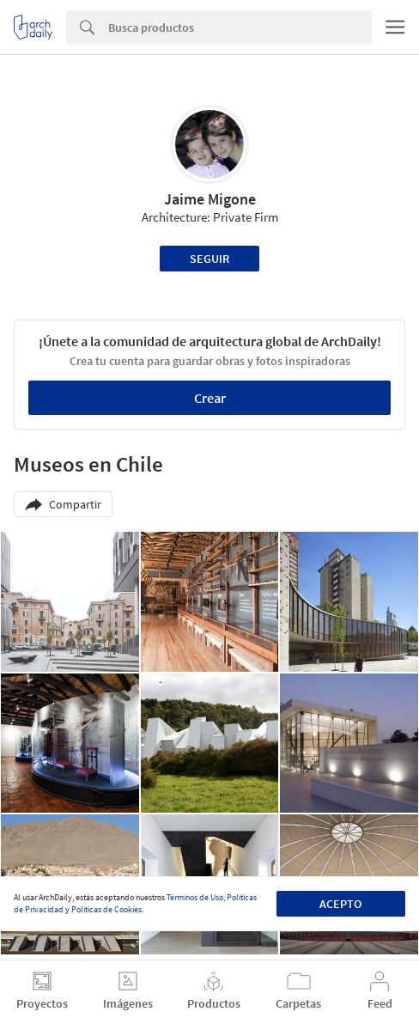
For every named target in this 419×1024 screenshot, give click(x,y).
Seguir (209, 258)
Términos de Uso (195, 897)
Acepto (340, 903)
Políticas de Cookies (106, 909)
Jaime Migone (210, 199)
